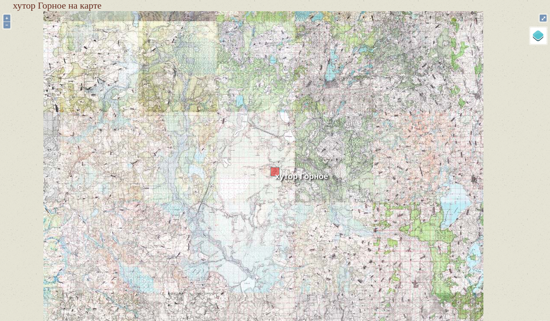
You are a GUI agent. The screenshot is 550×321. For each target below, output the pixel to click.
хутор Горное (301, 176)
